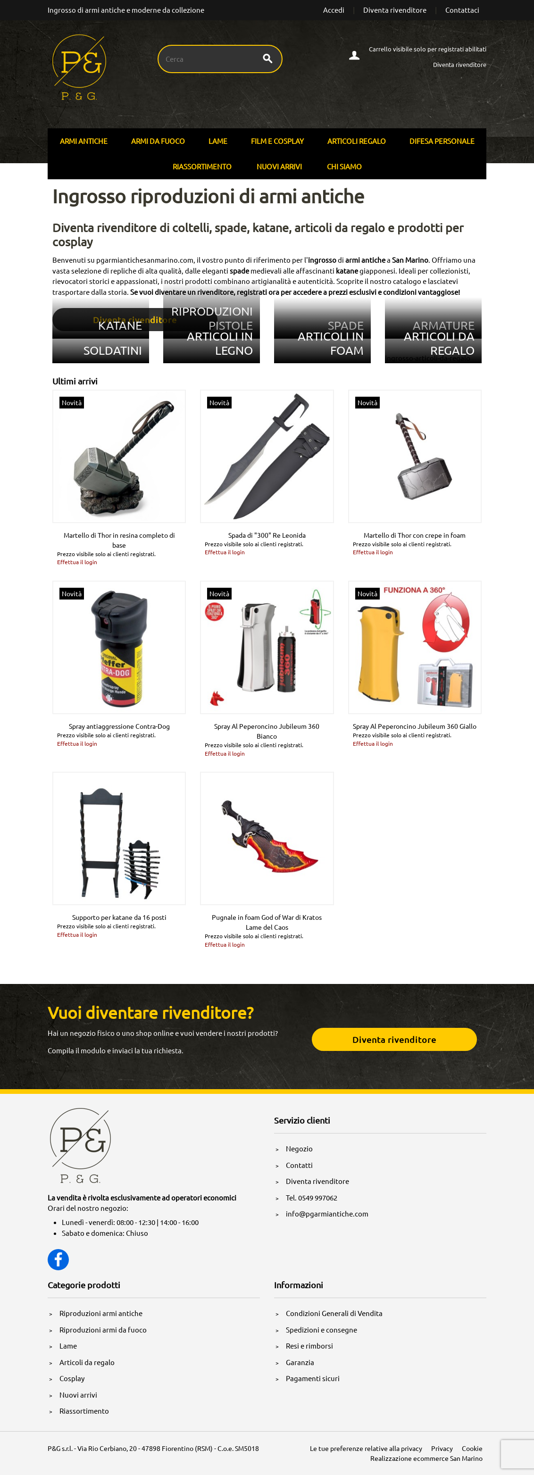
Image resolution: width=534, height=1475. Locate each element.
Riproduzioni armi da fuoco (103, 1329)
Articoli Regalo (356, 140)
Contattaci (462, 9)
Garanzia (300, 1362)
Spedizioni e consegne (321, 1329)
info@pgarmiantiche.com (327, 1213)
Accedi (333, 9)
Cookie (472, 1448)
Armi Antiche (84, 140)
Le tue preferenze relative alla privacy (366, 1448)
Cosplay (71, 1378)
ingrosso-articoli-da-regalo (427, 357)
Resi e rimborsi (309, 1345)
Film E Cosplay (277, 140)
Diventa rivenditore (394, 9)
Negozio (299, 1148)
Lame (218, 140)
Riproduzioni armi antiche (100, 1312)
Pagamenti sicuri (313, 1378)
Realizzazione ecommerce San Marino (426, 1458)
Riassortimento (202, 166)
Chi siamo (344, 166)
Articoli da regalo (87, 1362)
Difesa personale (442, 140)
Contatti (299, 1164)
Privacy (442, 1448)
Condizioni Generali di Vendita (334, 1312)
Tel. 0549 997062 (311, 1197)
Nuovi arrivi (279, 166)
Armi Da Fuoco (158, 140)
